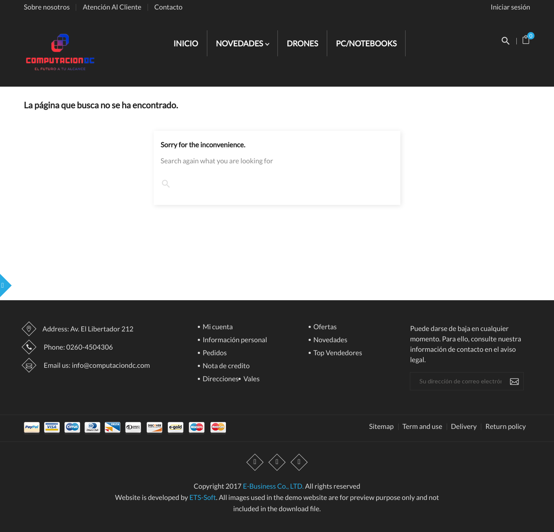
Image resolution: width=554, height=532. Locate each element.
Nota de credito (225, 366)
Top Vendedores (337, 353)
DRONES (302, 43)
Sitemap (381, 426)
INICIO (186, 43)
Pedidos (214, 353)
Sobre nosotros (47, 7)
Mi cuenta (217, 327)
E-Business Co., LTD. (273, 486)
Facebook (255, 462)
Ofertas (324, 327)
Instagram (299, 462)
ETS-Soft (202, 497)
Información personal (234, 340)
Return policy (505, 426)
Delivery (464, 426)
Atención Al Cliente (112, 7)
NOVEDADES (240, 43)
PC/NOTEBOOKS (366, 43)
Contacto (169, 7)
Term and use (422, 426)
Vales (251, 379)
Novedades (330, 340)
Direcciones (219, 379)
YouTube (277, 462)
